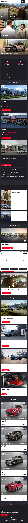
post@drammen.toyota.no (8, 104)
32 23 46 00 (6, 106)
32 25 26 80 (6, 134)
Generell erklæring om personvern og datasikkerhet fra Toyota (14, 520)
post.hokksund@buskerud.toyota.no (10, 132)
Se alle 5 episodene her (6, 293)
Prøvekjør (4, 394)
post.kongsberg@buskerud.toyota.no (10, 160)
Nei (6, 514)
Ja (2, 514)
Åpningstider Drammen (6, 110)
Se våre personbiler (6, 322)
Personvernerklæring (14, 519)
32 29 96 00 (6, 161)
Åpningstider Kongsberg (6, 165)
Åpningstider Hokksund (6, 137)
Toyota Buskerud (4, 1)
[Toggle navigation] (26, 1)
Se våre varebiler (5, 346)
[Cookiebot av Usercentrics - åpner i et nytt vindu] (23, 253)
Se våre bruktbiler (5, 370)
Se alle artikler (24, 221)
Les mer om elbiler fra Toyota (7, 248)
